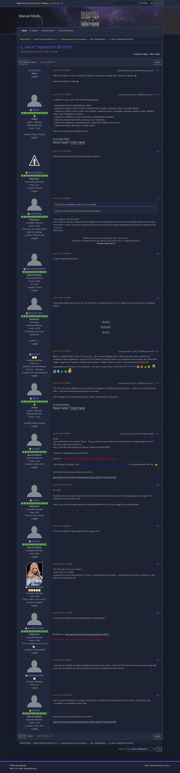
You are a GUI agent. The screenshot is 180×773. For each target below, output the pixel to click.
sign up (59, 3)
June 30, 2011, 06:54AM (62, 695)
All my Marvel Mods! (61, 139)
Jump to (121, 749)
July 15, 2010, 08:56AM (62, 526)
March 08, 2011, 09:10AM (62, 613)
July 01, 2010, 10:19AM (62, 298)
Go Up (22, 736)
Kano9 (36, 354)
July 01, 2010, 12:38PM (62, 383)
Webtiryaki (22, 765)
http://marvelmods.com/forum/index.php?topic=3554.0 (87, 634)
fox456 (36, 449)
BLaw (36, 110)
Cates (35, 500)
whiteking (35, 213)
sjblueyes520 (35, 675)
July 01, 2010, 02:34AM (62, 94)
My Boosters (106, 327)
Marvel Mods (29, 16)
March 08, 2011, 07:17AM (62, 564)
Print (157, 63)
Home (23, 31)
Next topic (155, 54)
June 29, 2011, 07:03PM (62, 660)
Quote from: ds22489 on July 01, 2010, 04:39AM (76, 205)
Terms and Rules (156, 765)
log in (50, 3)
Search (34, 31)
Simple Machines (30, 768)
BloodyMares (35, 172)
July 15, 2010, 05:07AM (62, 485)
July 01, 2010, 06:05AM (62, 198)
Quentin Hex (36, 313)
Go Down (23, 62)
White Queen (35, 587)
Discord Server (47, 31)
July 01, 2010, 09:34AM (62, 253)
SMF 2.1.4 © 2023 (16, 768)
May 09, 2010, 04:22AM (62, 70)
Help (146, 765)
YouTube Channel (65, 31)
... (53, 62)
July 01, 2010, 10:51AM (62, 351)
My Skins (106, 332)
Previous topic (140, 54)
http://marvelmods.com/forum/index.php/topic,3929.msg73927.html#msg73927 (85, 477)
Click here (77, 142)
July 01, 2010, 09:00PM (62, 433)
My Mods (106, 322)
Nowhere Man (36, 628)
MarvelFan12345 (35, 269)
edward (36, 541)
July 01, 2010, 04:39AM (62, 151)
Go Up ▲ (166, 765)
